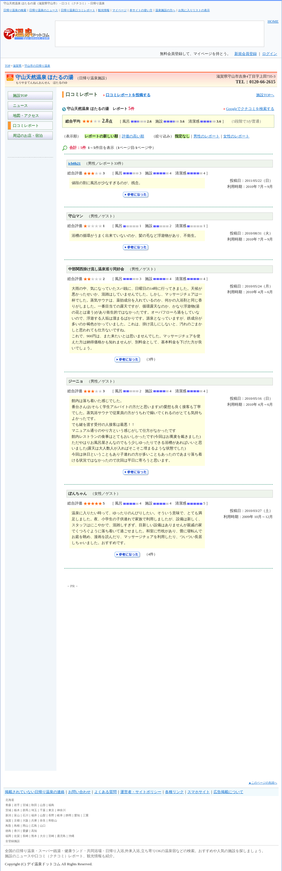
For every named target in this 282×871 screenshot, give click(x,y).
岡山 (25, 825)
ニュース (19, 105)
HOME (273, 21)
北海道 (9, 799)
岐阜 (60, 815)
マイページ (119, 10)
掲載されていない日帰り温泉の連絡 (34, 792)
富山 (17, 815)
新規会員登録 (245, 54)
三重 (86, 815)
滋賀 (8, 820)
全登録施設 (12, 841)
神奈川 (61, 810)
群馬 (25, 810)
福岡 (8, 836)
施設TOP (19, 95)
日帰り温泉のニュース (43, 10)
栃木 (17, 810)
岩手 (17, 805)
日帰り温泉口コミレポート (78, 10)
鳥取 (8, 825)
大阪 (25, 820)
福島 (51, 805)
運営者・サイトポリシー (140, 792)
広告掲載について (228, 792)
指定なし (182, 136)
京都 (17, 820)
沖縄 (71, 836)
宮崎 (51, 836)
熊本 (34, 836)
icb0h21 (74, 163)
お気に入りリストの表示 (194, 10)
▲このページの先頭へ (262, 782)
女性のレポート (236, 136)
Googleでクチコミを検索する (250, 109)
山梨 (43, 815)
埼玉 (34, 810)
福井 (34, 815)
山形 (43, 805)
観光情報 (103, 10)
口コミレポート (25, 125)
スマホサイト (198, 792)
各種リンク (174, 792)
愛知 (77, 815)
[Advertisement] (31, 247)
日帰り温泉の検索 (14, 10)
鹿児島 (61, 836)
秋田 (34, 805)
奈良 (43, 820)
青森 (8, 805)
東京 (51, 810)
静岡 (68, 815)
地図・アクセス (25, 115)
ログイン (269, 54)
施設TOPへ (265, 95)
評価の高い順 (133, 136)
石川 (25, 815)
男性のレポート (206, 136)
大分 (43, 836)
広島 (34, 825)
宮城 (25, 805)
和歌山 (52, 820)
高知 (34, 830)
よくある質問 (105, 792)
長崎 (25, 836)
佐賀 (17, 836)
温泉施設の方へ (165, 10)
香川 (17, 830)
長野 (51, 815)
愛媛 (25, 830)
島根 (17, 825)
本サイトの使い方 (141, 10)
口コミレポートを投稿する (126, 95)
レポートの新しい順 (101, 136)
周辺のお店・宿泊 (27, 135)
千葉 (43, 810)
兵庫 (34, 820)
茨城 (8, 810)
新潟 (8, 815)
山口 (43, 825)
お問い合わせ (79, 792)
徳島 (8, 830)
